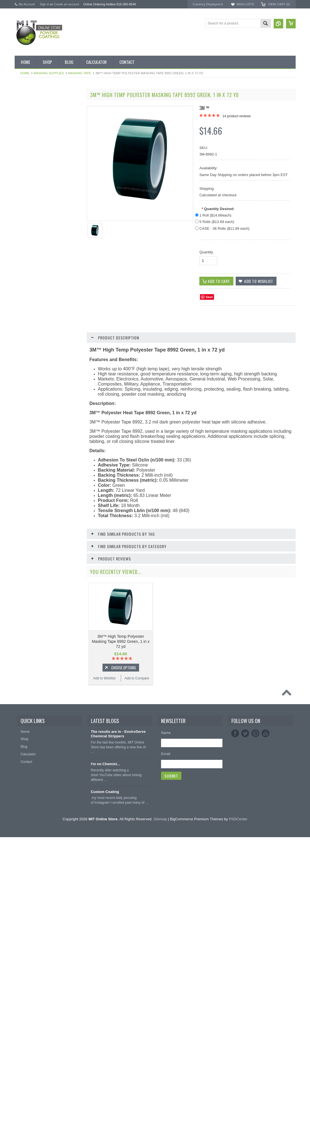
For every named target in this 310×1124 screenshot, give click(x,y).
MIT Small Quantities (33, 191)
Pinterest (255, 1020)
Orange (23, 296)
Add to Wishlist (31, 581)
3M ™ (204, 108)
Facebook (235, 1020)
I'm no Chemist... (105, 1051)
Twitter (245, 1020)
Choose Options (51, 570)
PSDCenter (238, 1106)
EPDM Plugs (27, 439)
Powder (23, 182)
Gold (21, 267)
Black (22, 201)
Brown (22, 229)
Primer (23, 315)
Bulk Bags (25, 105)
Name (166, 1019)
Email (165, 1041)
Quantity (206, 252)
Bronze (23, 220)
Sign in (44, 4)
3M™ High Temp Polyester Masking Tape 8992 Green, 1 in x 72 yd (121, 641)
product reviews (236, 116)
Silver (22, 344)
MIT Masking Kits (31, 163)
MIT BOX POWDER (33, 134)
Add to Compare (65, 581)
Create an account (66, 4)
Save (209, 297)
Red (21, 334)
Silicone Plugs (28, 458)
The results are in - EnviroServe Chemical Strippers (118, 1020)
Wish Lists (245, 4)
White (22, 353)
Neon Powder (28, 391)
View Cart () (279, 4)
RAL (21, 372)
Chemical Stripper (31, 172)
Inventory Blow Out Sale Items (40, 115)
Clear (22, 248)
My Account (27, 4)
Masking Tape (79, 73)
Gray (21, 287)
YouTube (265, 1020)
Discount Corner (30, 125)
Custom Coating (105, 1078)
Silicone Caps (28, 420)
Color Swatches (29, 382)
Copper (23, 258)
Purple (23, 324)
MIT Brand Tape (30, 144)
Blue (21, 210)
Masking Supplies (49, 73)
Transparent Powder (33, 401)
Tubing (23, 468)
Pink (21, 306)
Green (22, 277)
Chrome (24, 239)
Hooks (22, 429)
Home (25, 73)
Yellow (22, 363)
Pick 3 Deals (27, 153)
